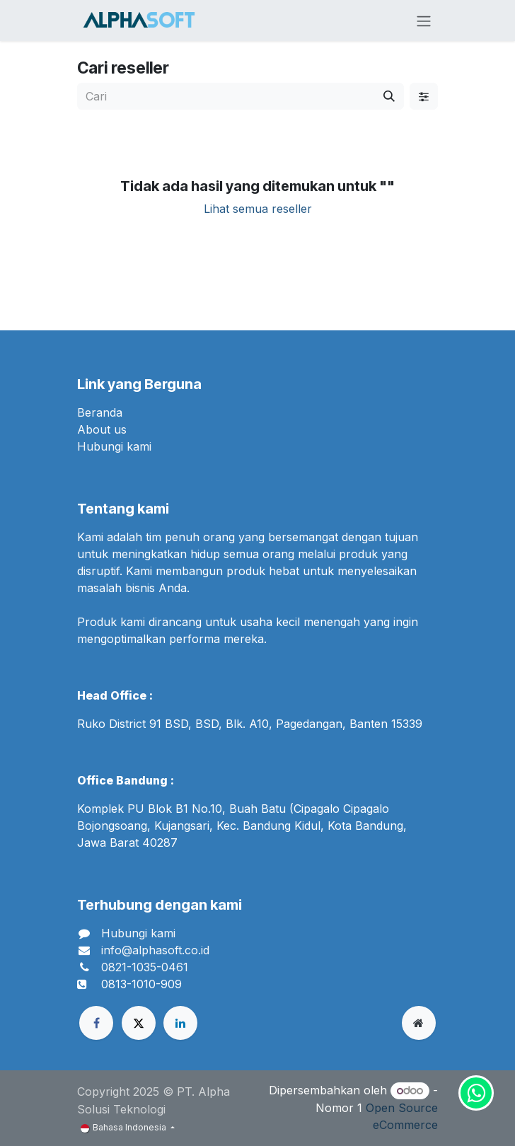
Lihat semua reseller (258, 209)
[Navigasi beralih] (424, 20)
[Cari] (389, 96)
